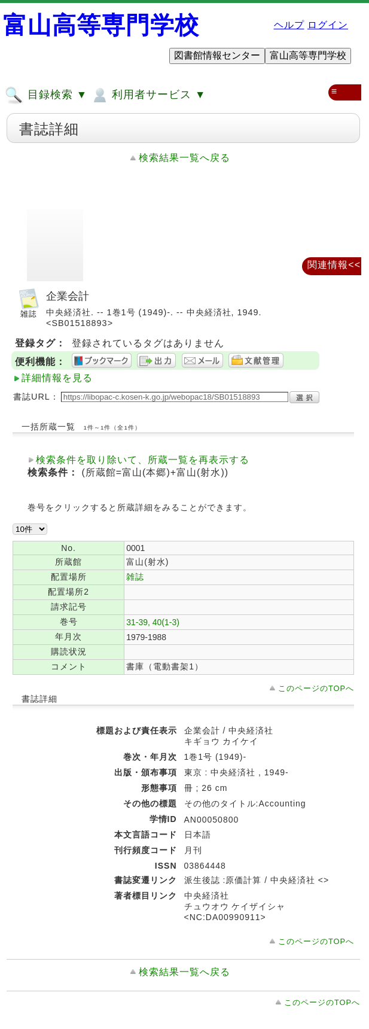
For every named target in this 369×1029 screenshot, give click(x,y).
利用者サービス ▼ (148, 95)
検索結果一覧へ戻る (184, 158)
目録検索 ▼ (46, 95)
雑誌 (135, 577)
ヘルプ (289, 25)
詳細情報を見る (57, 378)
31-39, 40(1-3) (152, 622)
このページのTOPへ (316, 688)
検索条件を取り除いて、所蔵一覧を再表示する (142, 460)
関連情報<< (334, 265)
